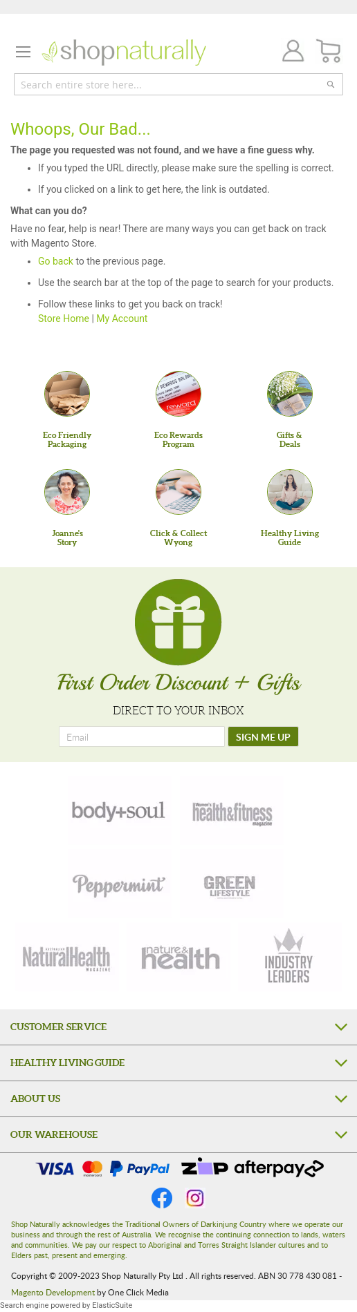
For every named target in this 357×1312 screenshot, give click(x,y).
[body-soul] (120, 810)
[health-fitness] (232, 810)
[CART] (329, 51)
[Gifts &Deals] (290, 394)
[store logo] (124, 52)
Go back (55, 261)
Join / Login (289, 53)
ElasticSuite (112, 1305)
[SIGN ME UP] (263, 736)
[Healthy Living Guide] (290, 492)
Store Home (63, 318)
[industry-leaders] (290, 956)
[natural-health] (67, 956)
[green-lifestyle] (232, 883)
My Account (121, 318)
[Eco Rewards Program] (178, 394)
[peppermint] (120, 883)
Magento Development (53, 1291)
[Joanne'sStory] (67, 492)
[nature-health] (178, 956)
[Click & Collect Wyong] (178, 492)
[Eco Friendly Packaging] (67, 394)
